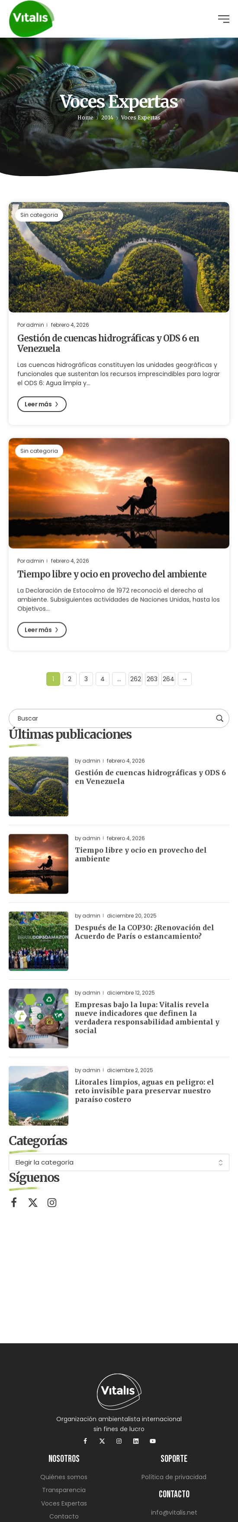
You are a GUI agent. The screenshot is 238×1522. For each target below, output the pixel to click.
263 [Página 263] (152, 679)
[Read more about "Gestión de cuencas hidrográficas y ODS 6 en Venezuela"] (119, 258)
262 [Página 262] (135, 679)
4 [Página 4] (102, 679)
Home (85, 117)
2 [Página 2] (69, 679)
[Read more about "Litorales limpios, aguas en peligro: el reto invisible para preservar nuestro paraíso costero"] (38, 1105)
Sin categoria (39, 215)
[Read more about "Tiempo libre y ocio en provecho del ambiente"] (119, 502)
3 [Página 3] (86, 679)
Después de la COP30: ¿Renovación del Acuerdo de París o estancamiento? (144, 940)
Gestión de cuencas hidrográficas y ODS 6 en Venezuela (108, 343)
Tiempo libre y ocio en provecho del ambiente (111, 583)
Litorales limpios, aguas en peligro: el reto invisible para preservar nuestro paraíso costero (144, 1100)
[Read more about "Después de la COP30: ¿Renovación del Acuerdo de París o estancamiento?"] (38, 950)
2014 (107, 117)
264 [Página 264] (168, 679)
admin (35, 325)
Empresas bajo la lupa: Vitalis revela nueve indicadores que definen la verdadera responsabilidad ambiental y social (147, 1027)
